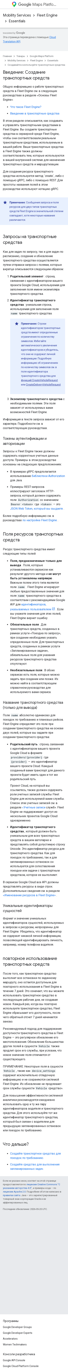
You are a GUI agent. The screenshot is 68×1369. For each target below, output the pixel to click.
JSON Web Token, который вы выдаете (36, 508)
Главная (7, 56)
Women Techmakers (15, 1344)
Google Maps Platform (41, 56)
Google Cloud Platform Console (21, 1366)
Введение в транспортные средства (34, 113)
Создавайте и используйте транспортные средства (36, 64)
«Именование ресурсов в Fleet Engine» (29, 895)
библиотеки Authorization (48, 476)
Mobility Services (17, 15)
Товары (21, 56)
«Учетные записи (33, 807)
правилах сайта (11, 1195)
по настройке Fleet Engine (39, 520)
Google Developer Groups (17, 1327)
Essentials (17, 21)
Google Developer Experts (17, 1332)
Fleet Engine (47, 15)
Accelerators (10, 1338)
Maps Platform (37, 4)
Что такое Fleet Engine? (25, 107)
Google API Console (14, 1360)
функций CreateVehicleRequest (39, 380)
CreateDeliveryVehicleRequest (43, 384)
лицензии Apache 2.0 (14, 1191)
